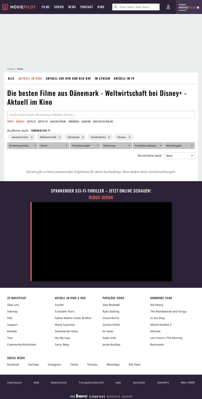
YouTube (33, 364)
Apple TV (43, 121)
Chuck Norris (111, 318)
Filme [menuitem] (46, 7)
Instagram (54, 364)
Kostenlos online (103, 121)
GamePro (163, 382)
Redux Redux (101, 197)
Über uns (13, 305)
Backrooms (157, 344)
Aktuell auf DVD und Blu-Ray (68, 78)
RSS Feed (134, 364)
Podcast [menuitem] (86, 7)
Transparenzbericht (91, 382)
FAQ (9, 318)
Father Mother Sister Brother (73, 318)
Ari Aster (108, 331)
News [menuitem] (72, 7)
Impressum (14, 382)
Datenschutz (59, 382)
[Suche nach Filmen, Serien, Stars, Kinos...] (136, 7)
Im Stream (102, 78)
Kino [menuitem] (100, 7)
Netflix (31, 121)
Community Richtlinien (21, 344)
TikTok (74, 364)
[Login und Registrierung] (168, 7)
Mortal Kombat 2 (161, 324)
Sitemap (12, 311)
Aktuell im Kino (30, 78)
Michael (155, 331)
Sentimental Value (66, 331)
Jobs (118, 382)
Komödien (74, 121)
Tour (10, 338)
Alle (11, 78)
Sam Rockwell (111, 305)
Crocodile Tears (64, 311)
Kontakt (12, 331)
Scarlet (59, 305)
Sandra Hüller (111, 324)
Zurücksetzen (40, 130)
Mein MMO (188, 382)
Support (12, 324)
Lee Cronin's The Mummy (166, 338)
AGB (36, 382)
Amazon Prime (58, 121)
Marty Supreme (65, 324)
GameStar (139, 382)
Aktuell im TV (124, 78)
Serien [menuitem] (59, 7)
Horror (86, 121)
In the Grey (157, 318)
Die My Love (62, 338)
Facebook (13, 364)
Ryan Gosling (111, 311)
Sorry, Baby (62, 344)
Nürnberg (156, 305)
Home (10, 69)
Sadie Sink (109, 338)
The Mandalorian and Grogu (168, 311)
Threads (92, 364)
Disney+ (20, 121)
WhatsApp (113, 364)
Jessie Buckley (111, 344)
